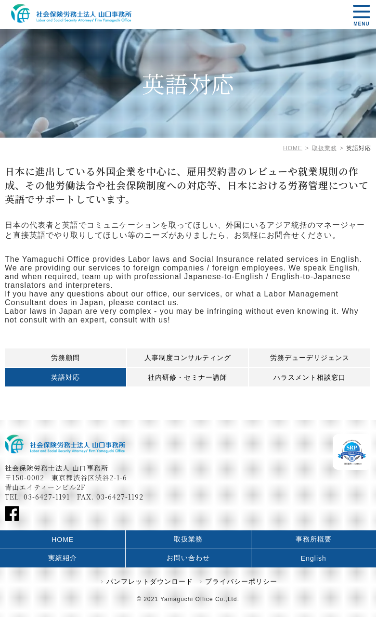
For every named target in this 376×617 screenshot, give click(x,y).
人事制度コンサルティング (187, 357)
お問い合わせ (188, 558)
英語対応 (65, 377)
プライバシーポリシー (241, 581)
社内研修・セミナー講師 (187, 377)
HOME (63, 539)
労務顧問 (65, 357)
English (313, 558)
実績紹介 (62, 558)
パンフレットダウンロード (149, 581)
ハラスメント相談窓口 (309, 377)
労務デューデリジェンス (310, 357)
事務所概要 (314, 539)
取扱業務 (188, 539)
